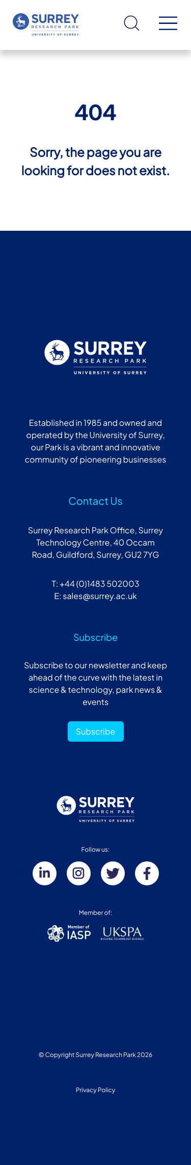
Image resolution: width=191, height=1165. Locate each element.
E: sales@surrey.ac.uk (95, 595)
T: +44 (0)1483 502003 (95, 583)
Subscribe (96, 731)
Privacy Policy (96, 1090)
